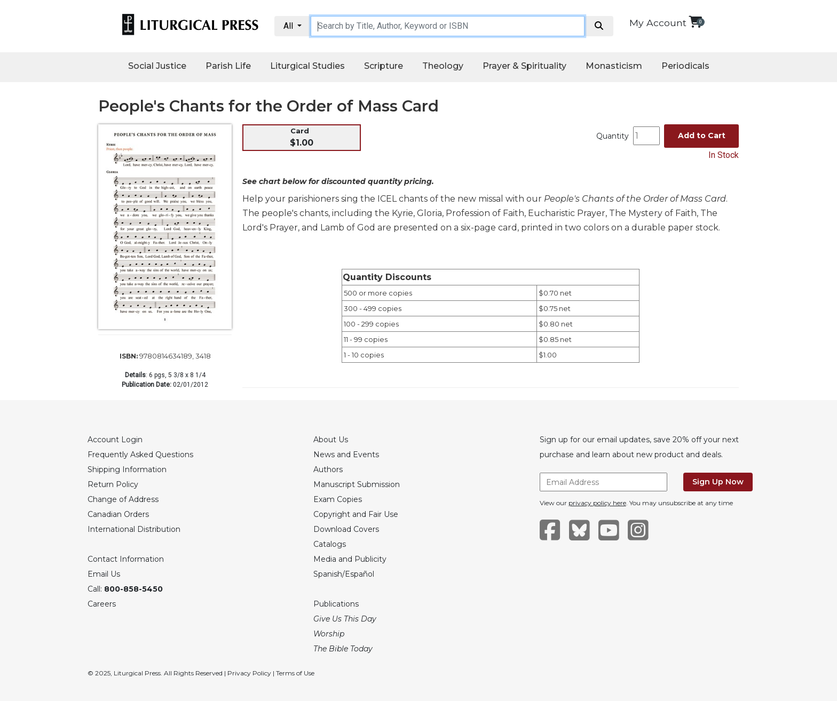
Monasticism (614, 66)
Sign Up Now (718, 482)
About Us (330, 439)
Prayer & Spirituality (524, 66)
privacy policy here (597, 503)
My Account (657, 22)
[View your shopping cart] (695, 21)
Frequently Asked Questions (140, 454)
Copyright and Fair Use (355, 514)
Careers (102, 604)
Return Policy (113, 484)
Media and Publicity (349, 559)
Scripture (383, 66)
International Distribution (134, 529)
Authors (328, 469)
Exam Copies (337, 499)
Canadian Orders (118, 514)
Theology (442, 66)
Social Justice (157, 66)
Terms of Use (295, 673)
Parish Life (228, 66)
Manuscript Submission (356, 484)
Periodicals (685, 66)
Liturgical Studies (307, 66)
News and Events (346, 454)
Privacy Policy (249, 673)
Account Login (115, 439)
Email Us (104, 574)
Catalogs (329, 544)
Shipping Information (127, 469)
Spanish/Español (343, 574)
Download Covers (346, 529)
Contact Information (126, 559)
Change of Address (123, 499)
